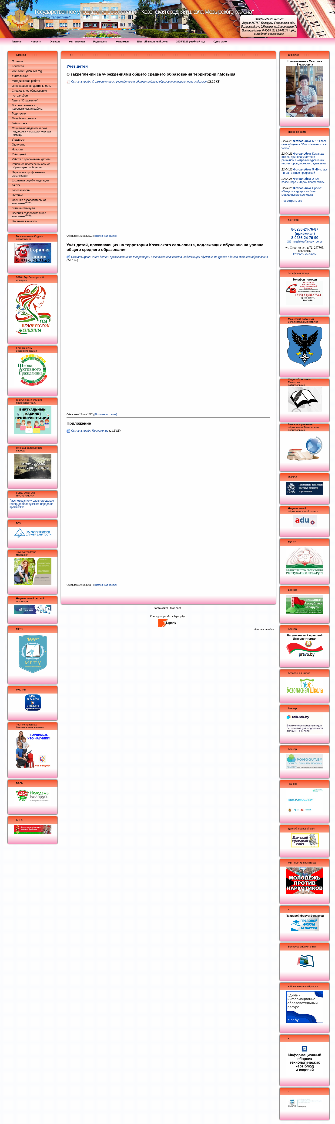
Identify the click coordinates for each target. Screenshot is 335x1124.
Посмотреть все (291, 200)
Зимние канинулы (23, 208)
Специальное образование (29, 90)
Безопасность (21, 190)
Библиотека (19, 123)
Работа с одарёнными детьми (31, 159)
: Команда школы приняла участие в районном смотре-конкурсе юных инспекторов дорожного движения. (303, 158)
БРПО (16, 185)
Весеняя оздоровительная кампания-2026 (29, 215)
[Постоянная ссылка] (105, 236)
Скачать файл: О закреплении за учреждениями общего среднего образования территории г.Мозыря (139, 81)
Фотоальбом (20, 95)
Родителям (19, 113)
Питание (17, 195)
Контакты (18, 66)
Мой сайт (175, 608)
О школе (17, 61)
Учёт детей (19, 154)
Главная (21, 54)
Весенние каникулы (24, 221)
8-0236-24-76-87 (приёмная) (304, 231)
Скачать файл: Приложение (89, 430)
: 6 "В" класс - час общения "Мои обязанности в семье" (304, 144)
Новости (17, 149)
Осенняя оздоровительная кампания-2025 (29, 201)
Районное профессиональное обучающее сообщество (31, 166)
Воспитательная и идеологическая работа (27, 107)
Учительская (20, 76)
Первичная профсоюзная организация (28, 174)
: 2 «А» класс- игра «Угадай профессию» (303, 180)
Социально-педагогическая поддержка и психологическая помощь (31, 131)
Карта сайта (161, 608)
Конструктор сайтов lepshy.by (167, 616)
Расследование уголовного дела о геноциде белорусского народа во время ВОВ (32, 504)
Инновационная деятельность (31, 85)
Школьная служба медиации (30, 180)
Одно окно (18, 144)
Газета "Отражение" (25, 100)
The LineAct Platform (264, 629)
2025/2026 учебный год (27, 71)
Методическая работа (26, 81)
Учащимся (18, 139)
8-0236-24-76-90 (304, 238)
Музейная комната (24, 118)
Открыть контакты (305, 254)
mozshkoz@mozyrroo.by (307, 241)
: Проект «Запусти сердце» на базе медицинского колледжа (301, 191)
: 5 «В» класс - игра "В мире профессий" (304, 171)
